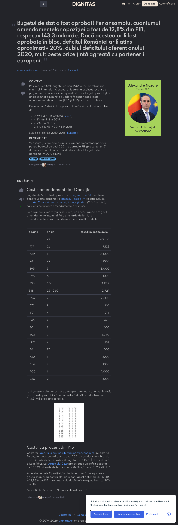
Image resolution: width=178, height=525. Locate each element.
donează (150, 4)
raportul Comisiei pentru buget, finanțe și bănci (57, 202)
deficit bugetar (48, 159)
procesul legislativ (73, 199)
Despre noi (65, 514)
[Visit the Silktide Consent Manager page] (169, 514)
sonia (49, 165)
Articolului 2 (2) (58, 463)
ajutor (137, 3)
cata (44, 497)
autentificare (167, 3)
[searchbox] (4, 4)
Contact (82, 514)
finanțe (33, 159)
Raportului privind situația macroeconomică (67, 453)
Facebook (73, 70)
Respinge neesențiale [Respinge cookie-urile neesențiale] (129, 514)
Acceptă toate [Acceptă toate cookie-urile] (101, 514)
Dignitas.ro (65, 520)
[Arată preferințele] (152, 514)
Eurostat (72, 133)
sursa (68, 116)
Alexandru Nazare (27, 70)
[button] (123, 3)
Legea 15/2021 (81, 195)
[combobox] (21, 4)
